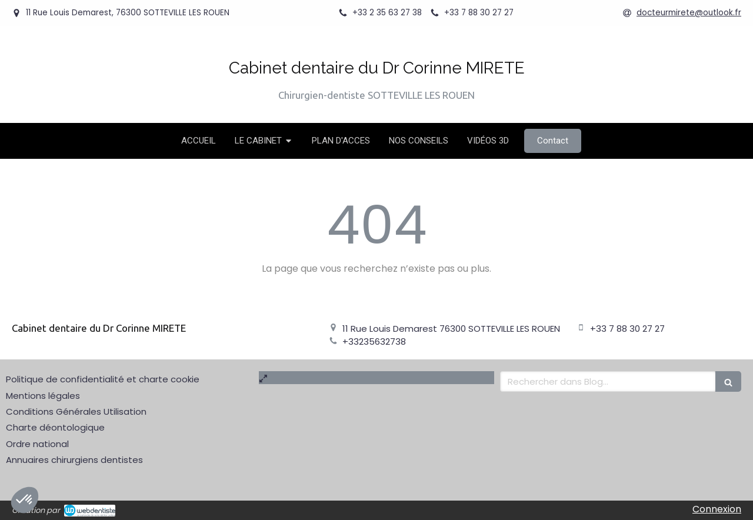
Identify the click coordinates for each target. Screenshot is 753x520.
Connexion (716, 509)
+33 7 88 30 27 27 (627, 328)
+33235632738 (374, 341)
